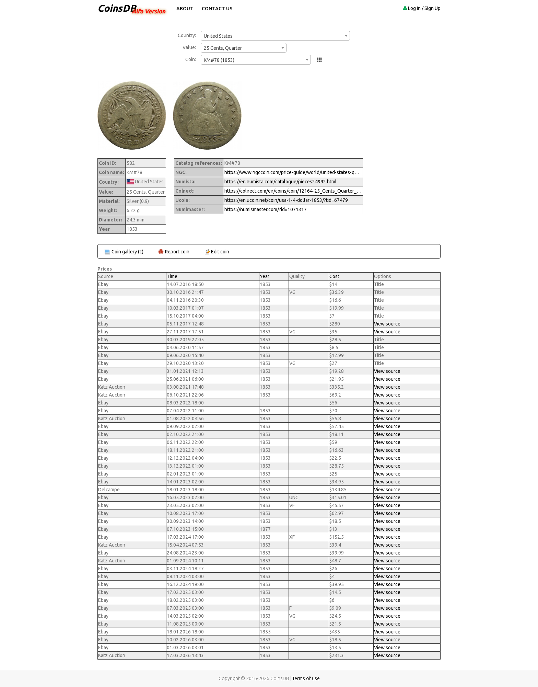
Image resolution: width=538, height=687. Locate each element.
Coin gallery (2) (127, 251)
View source (387, 324)
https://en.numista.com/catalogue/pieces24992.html (280, 181)
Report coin (177, 251)
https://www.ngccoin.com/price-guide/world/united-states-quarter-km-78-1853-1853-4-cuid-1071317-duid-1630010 (293, 172)
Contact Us (217, 8)
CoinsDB (116, 8)
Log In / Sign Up (424, 8)
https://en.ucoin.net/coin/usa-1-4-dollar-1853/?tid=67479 (286, 200)
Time (172, 276)
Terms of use (306, 678)
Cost (334, 276)
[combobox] (275, 36)
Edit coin (220, 251)
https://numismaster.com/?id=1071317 (265, 209)
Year (264, 276)
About (185, 8)
